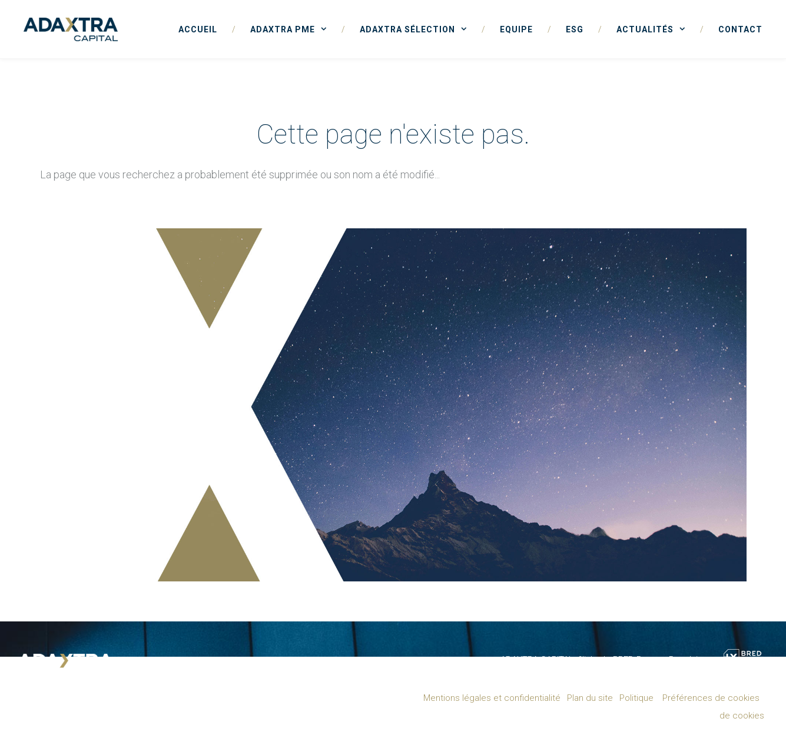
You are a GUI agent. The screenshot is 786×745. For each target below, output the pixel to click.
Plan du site (590, 698)
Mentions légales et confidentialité (492, 698)
